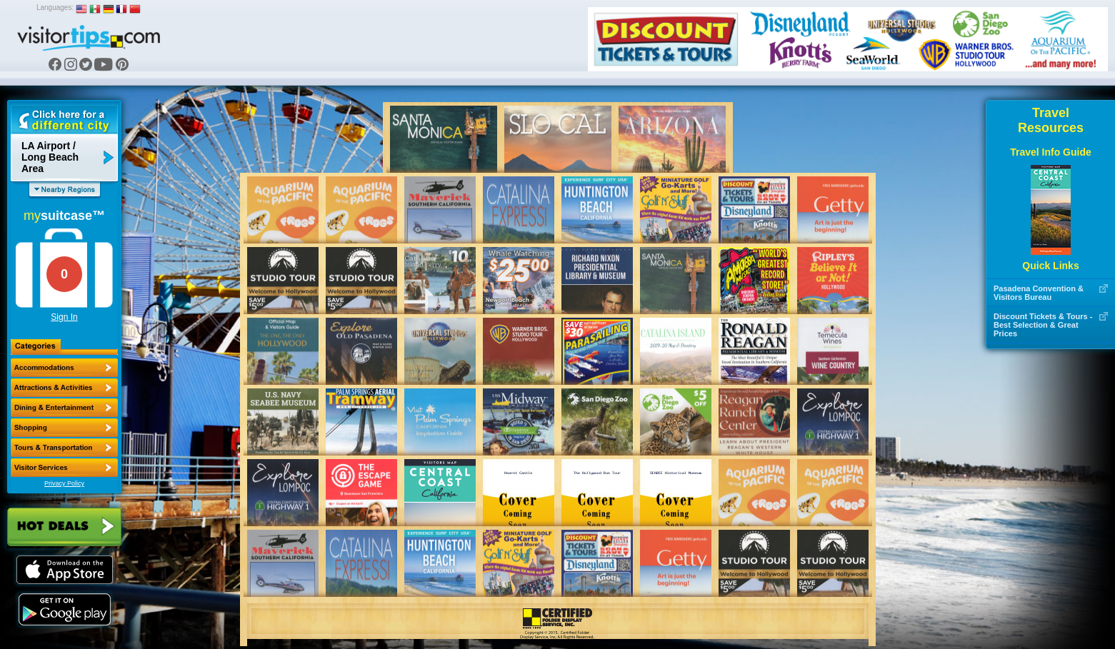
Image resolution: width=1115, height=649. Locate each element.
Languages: (55, 7)
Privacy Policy (64, 483)
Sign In (64, 317)
